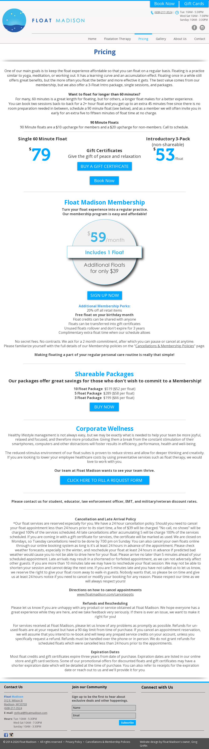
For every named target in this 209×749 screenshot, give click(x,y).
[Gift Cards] (194, 3)
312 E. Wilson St (13, 700)
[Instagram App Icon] (11, 735)
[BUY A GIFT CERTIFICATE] (104, 166)
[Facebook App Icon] (6, 735)
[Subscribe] (127, 722)
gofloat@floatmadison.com (30, 713)
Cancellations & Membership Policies (164, 346)
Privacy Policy (74, 742)
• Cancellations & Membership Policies (106, 742)
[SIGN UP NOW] (104, 295)
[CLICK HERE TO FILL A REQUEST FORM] (104, 480)
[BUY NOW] (104, 407)
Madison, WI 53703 (15, 704)
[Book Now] (164, 3)
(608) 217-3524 (163, 12)
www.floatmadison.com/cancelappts (105, 594)
